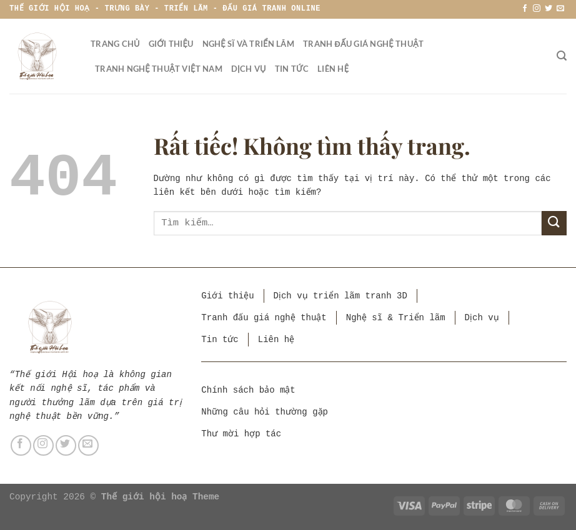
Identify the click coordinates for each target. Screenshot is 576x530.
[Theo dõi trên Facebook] (525, 8)
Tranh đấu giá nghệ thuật (363, 44)
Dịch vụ (248, 69)
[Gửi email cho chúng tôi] (560, 8)
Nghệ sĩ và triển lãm (248, 44)
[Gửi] (554, 223)
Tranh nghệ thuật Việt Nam (158, 69)
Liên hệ (333, 69)
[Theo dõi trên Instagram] (536, 8)
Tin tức (292, 69)
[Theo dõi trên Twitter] (548, 8)
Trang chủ (115, 44)
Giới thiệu (171, 44)
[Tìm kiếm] (562, 56)
